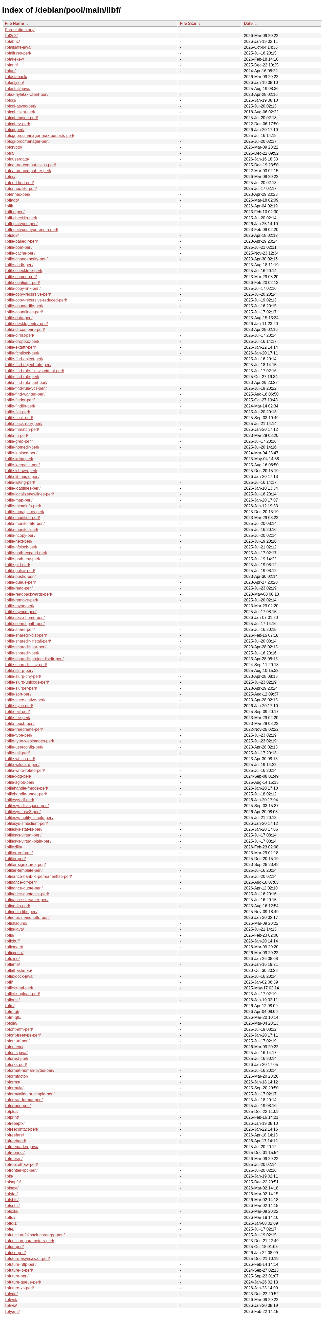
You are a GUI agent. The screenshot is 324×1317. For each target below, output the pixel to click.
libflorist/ (12, 1000)
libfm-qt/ (12, 1011)
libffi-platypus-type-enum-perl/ (31, 229)
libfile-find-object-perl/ (24, 359)
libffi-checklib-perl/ (21, 218)
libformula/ (14, 1088)
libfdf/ (9, 153)
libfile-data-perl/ (18, 318)
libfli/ (9, 982)
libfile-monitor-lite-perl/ (25, 523)
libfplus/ (11, 1111)
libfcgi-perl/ (14, 130)
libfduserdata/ (17, 159)
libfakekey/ (14, 59)
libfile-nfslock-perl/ (21, 547)
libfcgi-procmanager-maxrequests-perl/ (39, 135)
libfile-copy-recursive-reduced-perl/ (36, 300)
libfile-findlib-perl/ (20, 406)
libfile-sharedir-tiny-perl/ (26, 665)
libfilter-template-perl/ (24, 870)
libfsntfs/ (12, 1205)
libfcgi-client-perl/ (20, 112)
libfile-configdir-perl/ (22, 282)
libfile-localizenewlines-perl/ (29, 494)
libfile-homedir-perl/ (22, 447)
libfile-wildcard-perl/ (22, 764)
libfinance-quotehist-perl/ (27, 894)
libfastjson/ (14, 82)
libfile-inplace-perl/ (21, 453)
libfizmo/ (12, 958)
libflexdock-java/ (19, 976)
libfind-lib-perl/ (17, 906)
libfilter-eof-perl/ (19, 853)
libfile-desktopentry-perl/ (26, 324)
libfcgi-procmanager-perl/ (27, 141)
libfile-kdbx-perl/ (19, 459)
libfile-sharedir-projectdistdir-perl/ (34, 659)
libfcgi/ (10, 100)
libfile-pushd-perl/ (20, 576)
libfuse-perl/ (15, 1253)
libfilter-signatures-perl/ (25, 864)
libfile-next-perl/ (18, 541)
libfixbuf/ (12, 941)
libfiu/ (9, 935)
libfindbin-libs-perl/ (21, 912)
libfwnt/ (11, 1299)
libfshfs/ (11, 1200)
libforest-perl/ (16, 1058)
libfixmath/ (14, 947)
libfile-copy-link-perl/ (22, 288)
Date (248, 23)
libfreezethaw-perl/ (21, 1164)
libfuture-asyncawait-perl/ (27, 1258)
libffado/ (12, 200)
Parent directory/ (19, 30)
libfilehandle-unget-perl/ (26, 794)
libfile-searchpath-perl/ (25, 623)
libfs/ (9, 1176)
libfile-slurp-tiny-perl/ (23, 676)
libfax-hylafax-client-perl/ (27, 94)
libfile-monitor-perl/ (21, 529)
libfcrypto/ (13, 147)
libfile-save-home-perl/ (25, 617)
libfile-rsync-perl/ (19, 606)
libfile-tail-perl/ (17, 711)
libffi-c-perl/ (15, 212)
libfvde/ (11, 1294)
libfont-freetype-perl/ (23, 1035)
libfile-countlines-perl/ (24, 312)
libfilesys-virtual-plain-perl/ (28, 841)
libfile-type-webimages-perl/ (29, 741)
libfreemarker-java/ (21, 1147)
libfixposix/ (14, 953)
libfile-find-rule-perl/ (22, 377)
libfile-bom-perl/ (18, 247)
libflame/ (12, 964)
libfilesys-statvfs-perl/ (23, 829)
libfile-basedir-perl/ (21, 241)
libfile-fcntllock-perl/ (22, 353)
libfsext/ (11, 1188)
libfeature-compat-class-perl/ (30, 165)
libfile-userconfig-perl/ (24, 747)
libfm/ (9, 1006)
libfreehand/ (15, 1141)
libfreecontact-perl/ (21, 1129)
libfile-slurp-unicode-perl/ (27, 682)
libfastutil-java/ (17, 88)
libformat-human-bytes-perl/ (29, 1070)
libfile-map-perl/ (18, 500)
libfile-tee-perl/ (17, 718)
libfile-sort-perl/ (18, 694)
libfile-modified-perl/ (22, 517)
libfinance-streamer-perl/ (27, 900)
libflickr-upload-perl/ (22, 994)
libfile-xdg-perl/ (18, 776)
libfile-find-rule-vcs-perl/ (26, 388)
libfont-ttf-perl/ (17, 1041)
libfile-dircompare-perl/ (25, 329)
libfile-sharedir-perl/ (22, 653)
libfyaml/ (12, 1311)
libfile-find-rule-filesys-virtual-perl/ (34, 371)
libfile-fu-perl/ (16, 435)
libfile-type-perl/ (18, 735)
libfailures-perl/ (18, 53)
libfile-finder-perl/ (20, 400)
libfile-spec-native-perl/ (25, 700)
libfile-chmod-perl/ (21, 277)
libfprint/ (12, 1117)
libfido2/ (12, 235)
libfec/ (10, 176)
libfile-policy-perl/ (20, 570)
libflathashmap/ (18, 970)
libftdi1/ (11, 1223)
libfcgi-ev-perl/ (17, 124)
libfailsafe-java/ (18, 47)
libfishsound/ (16, 923)
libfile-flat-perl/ (17, 412)
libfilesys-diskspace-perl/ (27, 806)
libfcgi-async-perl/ (20, 106)
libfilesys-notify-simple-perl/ (29, 817)
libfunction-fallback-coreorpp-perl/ (35, 1235)
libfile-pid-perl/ (17, 565)
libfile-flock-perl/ (19, 418)
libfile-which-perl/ (20, 759)
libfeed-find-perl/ (19, 183)
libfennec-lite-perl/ (21, 188)
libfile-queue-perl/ (20, 582)
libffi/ (9, 206)
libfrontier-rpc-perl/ (21, 1170)
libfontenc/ (14, 1047)
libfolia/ (11, 1023)
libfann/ (11, 65)
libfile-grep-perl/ (19, 441)
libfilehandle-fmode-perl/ (26, 788)
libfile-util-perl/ (17, 753)
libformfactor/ (16, 1076)
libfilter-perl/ (15, 859)
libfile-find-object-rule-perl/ (28, 365)
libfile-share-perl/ (20, 629)
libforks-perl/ (16, 1064)
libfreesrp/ (14, 1158)
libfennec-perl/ (17, 194)
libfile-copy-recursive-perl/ (28, 294)
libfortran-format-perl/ (24, 1100)
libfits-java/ (14, 929)
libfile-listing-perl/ (20, 482)
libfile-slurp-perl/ (19, 670)
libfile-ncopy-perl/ (20, 535)
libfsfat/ (11, 1194)
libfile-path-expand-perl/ (26, 553)
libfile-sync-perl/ (19, 706)
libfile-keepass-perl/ (22, 465)
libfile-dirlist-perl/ (19, 335)
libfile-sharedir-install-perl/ (28, 641)
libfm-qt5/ (13, 1017)
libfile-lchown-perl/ (21, 471)
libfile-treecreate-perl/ (24, 729)
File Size (188, 23)
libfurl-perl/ (14, 1246)
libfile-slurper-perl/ (21, 688)
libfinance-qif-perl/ (21, 882)
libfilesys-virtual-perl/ (23, 835)
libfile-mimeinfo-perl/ (23, 506)
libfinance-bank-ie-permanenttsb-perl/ (38, 876)
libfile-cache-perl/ (20, 253)
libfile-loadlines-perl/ (22, 488)
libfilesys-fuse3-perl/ (22, 812)
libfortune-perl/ (18, 1106)
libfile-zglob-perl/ (19, 782)
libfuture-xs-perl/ (19, 1288)
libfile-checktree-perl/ (23, 271)
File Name (14, 23)
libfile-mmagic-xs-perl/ (24, 512)
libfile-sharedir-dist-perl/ (26, 635)
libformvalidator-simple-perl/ (30, 1094)
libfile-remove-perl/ (21, 600)
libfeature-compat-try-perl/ (28, 171)
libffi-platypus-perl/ (21, 224)
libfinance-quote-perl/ (24, 888)
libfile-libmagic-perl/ (22, 476)
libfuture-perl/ (16, 1276)
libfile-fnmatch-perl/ (22, 429)
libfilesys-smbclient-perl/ (26, 823)
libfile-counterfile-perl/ (24, 306)
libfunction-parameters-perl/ (29, 1241)
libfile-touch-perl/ (19, 723)
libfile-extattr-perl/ (20, 347)
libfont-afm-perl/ (19, 1029)
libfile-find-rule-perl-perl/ (26, 382)
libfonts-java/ (16, 1053)
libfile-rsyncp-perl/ (20, 612)
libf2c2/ (11, 35)
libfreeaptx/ (15, 1123)
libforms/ (12, 1082)
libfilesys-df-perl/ (19, 800)
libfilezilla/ (13, 847)
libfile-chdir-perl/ (19, 265)
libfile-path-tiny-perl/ (22, 559)
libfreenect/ (15, 1152)
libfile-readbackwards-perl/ (28, 594)
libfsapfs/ (13, 1182)
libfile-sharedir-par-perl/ (26, 647)
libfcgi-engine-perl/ (21, 118)
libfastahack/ (16, 77)
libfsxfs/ (11, 1211)
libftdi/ (10, 1217)
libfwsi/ (11, 1305)
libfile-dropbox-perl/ (22, 341)
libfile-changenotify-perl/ (26, 259)
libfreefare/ (14, 1135)
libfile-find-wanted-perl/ (25, 394)
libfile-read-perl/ (19, 588)
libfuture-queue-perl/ (23, 1282)
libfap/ (10, 71)
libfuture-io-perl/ (19, 1270)
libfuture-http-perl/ (20, 1264)
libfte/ (9, 1229)
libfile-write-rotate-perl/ (25, 770)
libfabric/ (12, 41)
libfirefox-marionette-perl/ (27, 917)
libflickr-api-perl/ (19, 988)
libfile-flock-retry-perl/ (23, 423)
